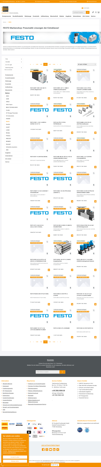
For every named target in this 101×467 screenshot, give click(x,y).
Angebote (7, 153)
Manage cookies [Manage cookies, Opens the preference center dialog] (15, 461)
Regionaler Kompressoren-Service (37, 404)
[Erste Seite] (30, 64)
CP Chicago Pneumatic (12, 113)
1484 (54, 64)
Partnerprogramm (33, 388)
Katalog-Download (33, 393)
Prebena (8, 135)
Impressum (6, 386)
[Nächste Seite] (57, 64)
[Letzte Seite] (60, 64)
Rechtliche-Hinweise (8, 393)
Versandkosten (46, 460)
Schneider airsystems (11, 147)
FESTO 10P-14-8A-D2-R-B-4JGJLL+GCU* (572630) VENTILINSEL (37, 226)
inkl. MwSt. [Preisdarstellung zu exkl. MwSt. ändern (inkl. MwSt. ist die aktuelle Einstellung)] (85, 8)
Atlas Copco (9, 104)
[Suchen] (87, 12)
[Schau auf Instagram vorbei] (47, 449)
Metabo (8, 133)
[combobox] (79, 12)
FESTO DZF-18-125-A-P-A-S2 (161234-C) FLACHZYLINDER (84, 294)
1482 (45, 64)
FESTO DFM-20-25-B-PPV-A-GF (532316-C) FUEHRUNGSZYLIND (38, 260)
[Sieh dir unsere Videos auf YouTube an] (50, 449)
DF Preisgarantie (7, 391)
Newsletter (5, 402)
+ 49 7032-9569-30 (58, 390)
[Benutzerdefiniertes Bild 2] (87, 430)
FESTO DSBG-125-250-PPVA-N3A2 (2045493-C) (62, 191)
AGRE (7, 99)
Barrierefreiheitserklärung (9, 412)
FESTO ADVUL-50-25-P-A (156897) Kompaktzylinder (62, 260)
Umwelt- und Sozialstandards (11, 407)
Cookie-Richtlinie (7, 400)
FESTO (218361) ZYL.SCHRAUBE (61, 328)
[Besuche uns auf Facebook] (43, 449)
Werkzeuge (8, 81)
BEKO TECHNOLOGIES (12, 107)
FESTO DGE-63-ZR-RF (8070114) (85, 328)
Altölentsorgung (32, 398)
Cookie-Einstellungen (8, 398)
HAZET (8, 127)
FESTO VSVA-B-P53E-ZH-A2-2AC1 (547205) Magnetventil (85, 226)
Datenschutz (6, 395)
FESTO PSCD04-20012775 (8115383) (39, 293)
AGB (4, 409)
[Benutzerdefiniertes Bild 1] (79, 429)
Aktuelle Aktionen (7, 383)
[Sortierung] (86, 64)
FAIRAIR (8, 118)
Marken (7, 93)
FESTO (7, 121)
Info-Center (8, 159)
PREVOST (8, 138)
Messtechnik (8, 90)
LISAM (7, 130)
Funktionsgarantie (8, 388)
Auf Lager (9, 64)
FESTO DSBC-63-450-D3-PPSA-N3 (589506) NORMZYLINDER (85, 191)
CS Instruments (10, 116)
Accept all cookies (15, 457)
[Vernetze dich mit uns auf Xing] (57, 449)
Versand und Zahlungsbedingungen (12, 405)
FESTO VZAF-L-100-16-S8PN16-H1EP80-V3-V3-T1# (38, 123)
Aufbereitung (8, 87)
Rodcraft (8, 144)
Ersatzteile (8, 84)
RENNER (8, 141)
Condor (8, 110)
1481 (41, 64)
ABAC (7, 96)
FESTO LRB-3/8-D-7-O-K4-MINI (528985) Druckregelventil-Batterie (85, 260)
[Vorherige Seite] (33, 64)
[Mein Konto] (96, 12)
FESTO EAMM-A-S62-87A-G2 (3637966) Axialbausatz (84, 123)
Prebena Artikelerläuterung (35, 391)
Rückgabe (30, 395)
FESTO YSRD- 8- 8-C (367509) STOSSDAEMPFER (84, 157)
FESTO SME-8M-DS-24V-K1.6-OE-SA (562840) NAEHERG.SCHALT (62, 157)
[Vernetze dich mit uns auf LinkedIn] (54, 449)
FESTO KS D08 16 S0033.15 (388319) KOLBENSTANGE (62, 226)
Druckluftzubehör (10, 78)
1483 (49, 64)
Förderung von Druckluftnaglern (36, 383)
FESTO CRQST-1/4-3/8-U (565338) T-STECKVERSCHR (39, 191)
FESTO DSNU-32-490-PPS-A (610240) (60, 294)
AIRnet (7, 101)
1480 (37, 64)
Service (7, 162)
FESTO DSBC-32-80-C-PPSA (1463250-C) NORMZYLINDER (84, 88)
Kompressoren (9, 75)
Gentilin (8, 124)
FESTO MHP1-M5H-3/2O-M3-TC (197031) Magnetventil (38, 88)
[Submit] (62, 372)
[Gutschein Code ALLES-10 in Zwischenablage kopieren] (57, 465)
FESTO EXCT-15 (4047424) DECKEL (39, 156)
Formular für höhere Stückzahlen (37, 386)
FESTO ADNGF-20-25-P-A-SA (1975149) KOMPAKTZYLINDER (38, 329)
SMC (7, 150)
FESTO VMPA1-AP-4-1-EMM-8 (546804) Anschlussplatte (61, 88)
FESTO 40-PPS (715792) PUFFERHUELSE (59, 123)
